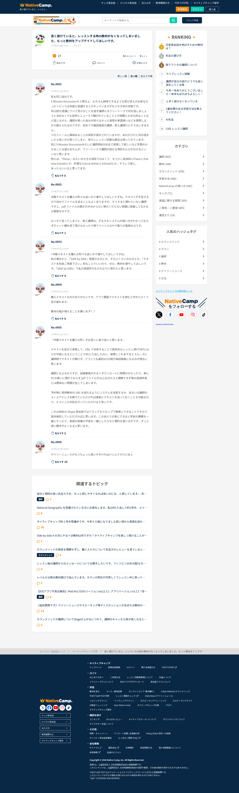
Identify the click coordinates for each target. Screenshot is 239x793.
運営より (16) (167, 215)
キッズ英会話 (108, 2)
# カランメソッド (169, 242)
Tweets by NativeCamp (164, 324)
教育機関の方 (163, 2)
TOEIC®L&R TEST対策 (99, 695)
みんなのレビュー (114, 719)
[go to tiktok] (69, 708)
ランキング (95, 719)
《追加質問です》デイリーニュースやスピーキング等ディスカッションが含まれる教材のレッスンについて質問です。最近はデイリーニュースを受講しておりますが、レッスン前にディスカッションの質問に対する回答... (91, 605)
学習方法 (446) (167, 179)
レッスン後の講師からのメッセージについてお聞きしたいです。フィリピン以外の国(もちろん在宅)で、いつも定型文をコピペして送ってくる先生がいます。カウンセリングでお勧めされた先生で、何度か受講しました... (91, 563)
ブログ (168, 705)
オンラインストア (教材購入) (141, 691)
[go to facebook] (49, 708)
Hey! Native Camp (122, 705)
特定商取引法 (146, 747)
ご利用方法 (115, 677)
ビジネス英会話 (128, 2)
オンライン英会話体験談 (101, 737)
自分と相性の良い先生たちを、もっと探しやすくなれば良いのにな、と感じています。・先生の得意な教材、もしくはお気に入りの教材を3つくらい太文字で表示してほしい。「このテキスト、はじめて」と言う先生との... (92, 494)
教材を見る (95, 691)
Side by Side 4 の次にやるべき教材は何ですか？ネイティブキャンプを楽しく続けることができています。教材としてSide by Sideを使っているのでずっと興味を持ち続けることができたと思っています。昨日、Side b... (92, 535)
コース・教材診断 (114, 691)
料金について (165, 677)
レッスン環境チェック (127, 695)
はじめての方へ (97, 677)
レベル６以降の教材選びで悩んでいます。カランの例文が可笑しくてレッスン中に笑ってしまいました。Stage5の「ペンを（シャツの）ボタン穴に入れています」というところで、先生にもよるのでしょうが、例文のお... (91, 577)
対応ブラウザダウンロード (132, 681)
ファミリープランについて (101, 681)
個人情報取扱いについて (170, 747)
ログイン (197, 9)
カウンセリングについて (174, 719)
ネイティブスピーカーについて (143, 719)
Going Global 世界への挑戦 (158, 733)
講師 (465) (165, 157)
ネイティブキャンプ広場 (148, 705)
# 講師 (162, 256)
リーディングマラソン (124, 700)
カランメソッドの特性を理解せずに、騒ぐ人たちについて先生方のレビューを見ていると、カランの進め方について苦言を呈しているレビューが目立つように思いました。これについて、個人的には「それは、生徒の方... (91, 549)
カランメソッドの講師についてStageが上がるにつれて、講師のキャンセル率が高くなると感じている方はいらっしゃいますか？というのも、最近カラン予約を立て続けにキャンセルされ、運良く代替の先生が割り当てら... (92, 619)
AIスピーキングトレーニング (153, 700)
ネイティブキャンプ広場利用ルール (174, 291)
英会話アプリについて (160, 681)
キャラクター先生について (101, 723)
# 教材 (162, 264)
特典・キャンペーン (98, 733)
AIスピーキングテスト (183, 700)
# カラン (164, 249)
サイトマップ (96, 747)
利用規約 (130, 747)
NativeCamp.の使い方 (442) (175, 186)
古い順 (133, 76)
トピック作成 (192, 20)
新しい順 (122, 76)
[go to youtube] (56, 708)
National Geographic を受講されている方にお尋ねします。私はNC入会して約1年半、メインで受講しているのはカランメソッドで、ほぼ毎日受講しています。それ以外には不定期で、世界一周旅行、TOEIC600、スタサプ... (92, 508)
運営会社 (113, 747)
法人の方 (146, 2)
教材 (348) (165, 164)
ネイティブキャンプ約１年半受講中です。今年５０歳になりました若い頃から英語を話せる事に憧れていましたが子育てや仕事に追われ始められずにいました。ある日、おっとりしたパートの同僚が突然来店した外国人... (91, 521)
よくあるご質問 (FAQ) (129, 737)
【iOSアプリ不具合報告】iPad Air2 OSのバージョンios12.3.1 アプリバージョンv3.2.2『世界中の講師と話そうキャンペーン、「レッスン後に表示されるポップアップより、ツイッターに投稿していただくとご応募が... (92, 591)
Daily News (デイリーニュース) (159, 695)
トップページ (96, 667)
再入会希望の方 (148, 667)
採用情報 (95, 752)
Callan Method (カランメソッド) (175, 691)
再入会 (212, 9)
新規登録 (182, 9)
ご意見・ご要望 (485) (171, 208)
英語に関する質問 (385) (173, 200)
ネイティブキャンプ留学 (206, 2)
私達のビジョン (114, 752)
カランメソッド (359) (171, 171)
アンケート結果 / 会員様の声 (127, 733)
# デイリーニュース (170, 271)
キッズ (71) (165, 193)
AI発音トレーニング (98, 705)
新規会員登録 (114, 667)
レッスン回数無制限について (140, 677)
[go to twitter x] (43, 708)
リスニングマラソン (99, 700)
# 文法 (162, 278)
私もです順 (146, 76)
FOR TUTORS (182, 2)
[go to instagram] (62, 708)
